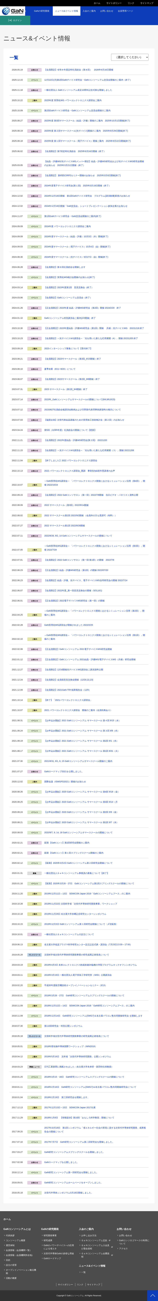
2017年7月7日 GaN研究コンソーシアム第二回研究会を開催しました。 (79, 1142)
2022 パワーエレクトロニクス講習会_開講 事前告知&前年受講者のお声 (79, 471)
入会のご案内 (89, 11)
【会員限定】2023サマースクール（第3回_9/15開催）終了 (72, 359)
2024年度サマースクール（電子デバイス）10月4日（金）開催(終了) (77, 246)
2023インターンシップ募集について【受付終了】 (68, 348)
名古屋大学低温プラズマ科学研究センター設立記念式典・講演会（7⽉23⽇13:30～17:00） (88, 944)
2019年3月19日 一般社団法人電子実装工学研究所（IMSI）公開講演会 (78, 975)
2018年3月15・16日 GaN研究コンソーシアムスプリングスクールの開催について (84, 1077)
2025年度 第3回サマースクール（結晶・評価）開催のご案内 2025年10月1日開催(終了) (87, 120)
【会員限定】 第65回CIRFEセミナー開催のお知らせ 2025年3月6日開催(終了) (82, 175)
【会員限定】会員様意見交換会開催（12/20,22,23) (68, 680)
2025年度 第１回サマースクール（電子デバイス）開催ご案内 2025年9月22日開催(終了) (87, 141)
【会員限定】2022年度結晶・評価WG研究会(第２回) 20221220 (75, 440)
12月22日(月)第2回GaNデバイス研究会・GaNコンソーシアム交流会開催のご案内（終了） (88, 80)
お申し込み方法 (88, 1235)
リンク (131, 3)
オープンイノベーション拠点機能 (21, 1271)
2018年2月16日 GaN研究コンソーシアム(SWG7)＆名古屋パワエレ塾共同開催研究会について (90, 1087)
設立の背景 (11, 1265)
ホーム (97, 3)
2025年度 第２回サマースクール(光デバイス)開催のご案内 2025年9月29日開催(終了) (86, 131)
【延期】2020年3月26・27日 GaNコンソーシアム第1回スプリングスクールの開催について (89, 883)
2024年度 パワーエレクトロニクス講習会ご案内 (67, 226)
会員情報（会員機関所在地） (20, 1255)
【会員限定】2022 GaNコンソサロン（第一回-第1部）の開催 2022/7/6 (79, 560)
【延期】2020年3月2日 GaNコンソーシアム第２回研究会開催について (78, 863)
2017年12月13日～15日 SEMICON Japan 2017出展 (70, 1107)
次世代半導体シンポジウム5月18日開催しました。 (68, 1192)
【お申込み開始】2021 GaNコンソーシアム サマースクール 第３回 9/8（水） (81, 730)
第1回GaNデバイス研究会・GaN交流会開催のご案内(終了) (72, 216)
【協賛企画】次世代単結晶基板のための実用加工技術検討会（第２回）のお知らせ (84, 420)
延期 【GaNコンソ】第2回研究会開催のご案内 (66, 842)
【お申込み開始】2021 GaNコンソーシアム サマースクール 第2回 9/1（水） (81, 741)
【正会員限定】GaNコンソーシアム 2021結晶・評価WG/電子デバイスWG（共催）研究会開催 (90, 659)
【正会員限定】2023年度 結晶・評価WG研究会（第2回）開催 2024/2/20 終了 (82, 308)
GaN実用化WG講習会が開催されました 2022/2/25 (68, 625)
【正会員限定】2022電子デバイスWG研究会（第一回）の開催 (74, 600)
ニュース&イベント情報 (66, 11)
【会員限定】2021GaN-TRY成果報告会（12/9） (67, 690)
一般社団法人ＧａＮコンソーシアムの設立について (69, 934)
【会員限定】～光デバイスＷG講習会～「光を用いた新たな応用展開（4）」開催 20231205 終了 (91, 338)
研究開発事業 (50, 1235)
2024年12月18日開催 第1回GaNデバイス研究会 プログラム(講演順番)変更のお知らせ (87, 196)
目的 (8, 1260)
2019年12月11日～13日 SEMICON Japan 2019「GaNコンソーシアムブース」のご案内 (87, 893)
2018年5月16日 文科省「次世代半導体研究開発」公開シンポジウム (77, 1056)
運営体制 (10, 1245)
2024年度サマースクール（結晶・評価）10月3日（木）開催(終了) (76, 236)
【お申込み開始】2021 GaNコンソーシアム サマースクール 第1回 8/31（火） (82, 751)
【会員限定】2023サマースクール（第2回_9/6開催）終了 (72, 379)
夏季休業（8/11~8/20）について (60, 369)
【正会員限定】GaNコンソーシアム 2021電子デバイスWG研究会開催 (78, 649)
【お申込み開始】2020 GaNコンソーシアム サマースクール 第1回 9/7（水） (81, 822)
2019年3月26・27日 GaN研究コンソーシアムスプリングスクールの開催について (84, 995)
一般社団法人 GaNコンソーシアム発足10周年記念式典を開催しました (78, 90)
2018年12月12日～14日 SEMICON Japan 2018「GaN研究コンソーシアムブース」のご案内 (89, 1005)
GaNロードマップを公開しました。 (61, 1162)
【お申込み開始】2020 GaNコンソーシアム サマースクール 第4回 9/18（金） (82, 792)
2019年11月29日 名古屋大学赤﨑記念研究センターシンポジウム (75, 914)
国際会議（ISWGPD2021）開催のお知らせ (65, 781)
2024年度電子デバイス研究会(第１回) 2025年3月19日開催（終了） (77, 185)
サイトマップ (146, 3)
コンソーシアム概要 (15, 1240)
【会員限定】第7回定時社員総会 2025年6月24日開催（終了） (75, 151)
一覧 (83, 1272)
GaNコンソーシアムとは (17, 1229)
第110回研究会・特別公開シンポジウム (63, 1026)
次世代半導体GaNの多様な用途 (59, 1253)
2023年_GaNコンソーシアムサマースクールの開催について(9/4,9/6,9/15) (79, 399)
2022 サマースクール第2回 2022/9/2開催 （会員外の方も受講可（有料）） (80, 515)
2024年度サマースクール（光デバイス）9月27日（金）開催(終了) (76, 257)
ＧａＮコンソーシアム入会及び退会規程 (95, 1247)
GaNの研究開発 (42, 11)
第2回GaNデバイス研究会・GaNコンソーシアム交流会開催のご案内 (77, 110)
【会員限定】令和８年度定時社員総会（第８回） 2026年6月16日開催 (78, 69)
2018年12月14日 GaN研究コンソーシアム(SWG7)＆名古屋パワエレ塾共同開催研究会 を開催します (93, 1016)
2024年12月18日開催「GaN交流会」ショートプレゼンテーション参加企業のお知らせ (85, 206)
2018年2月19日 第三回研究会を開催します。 (66, 1097)
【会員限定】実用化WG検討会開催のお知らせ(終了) (69, 277)
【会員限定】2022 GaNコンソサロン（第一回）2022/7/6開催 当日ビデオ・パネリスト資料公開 (91, 495)
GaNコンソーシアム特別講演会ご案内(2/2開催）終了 (70, 318)
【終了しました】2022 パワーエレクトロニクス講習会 (70, 460)
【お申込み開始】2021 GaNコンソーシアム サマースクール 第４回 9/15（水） (82, 720)
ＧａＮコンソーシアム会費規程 (95, 1255)
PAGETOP (152, 1295)
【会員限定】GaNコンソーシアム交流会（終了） (68, 297)
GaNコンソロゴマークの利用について (134, 1242)
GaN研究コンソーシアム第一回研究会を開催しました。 (71, 1172)
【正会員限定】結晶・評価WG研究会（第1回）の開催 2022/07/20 (76, 570)
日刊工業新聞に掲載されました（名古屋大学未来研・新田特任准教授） (78, 1066)
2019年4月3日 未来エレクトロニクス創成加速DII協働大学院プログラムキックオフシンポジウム (90, 965)
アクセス (123, 1248)
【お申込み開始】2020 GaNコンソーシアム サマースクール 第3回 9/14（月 (81, 802)
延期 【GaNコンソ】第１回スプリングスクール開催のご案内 (73, 853)
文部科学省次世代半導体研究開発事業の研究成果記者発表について (76, 954)
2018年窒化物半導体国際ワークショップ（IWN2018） (70, 1046)
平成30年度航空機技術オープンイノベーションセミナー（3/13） (75, 985)
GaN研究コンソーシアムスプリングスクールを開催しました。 (74, 1152)
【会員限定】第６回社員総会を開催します (64, 267)
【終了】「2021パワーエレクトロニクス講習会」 (68, 700)
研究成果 (48, 1240)
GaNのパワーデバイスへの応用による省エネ (59, 1247)
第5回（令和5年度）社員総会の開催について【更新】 (70, 430)
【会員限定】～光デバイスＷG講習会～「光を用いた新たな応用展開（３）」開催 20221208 (89, 450)
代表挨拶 (10, 1235)
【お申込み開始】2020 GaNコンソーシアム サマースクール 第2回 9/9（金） (81, 812)
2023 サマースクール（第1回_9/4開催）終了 (65, 389)
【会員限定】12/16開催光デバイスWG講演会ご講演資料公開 (73, 669)
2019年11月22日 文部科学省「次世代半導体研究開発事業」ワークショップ (80, 904)
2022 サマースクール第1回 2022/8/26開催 (64, 525)
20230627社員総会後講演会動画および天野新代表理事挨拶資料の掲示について (82, 409)
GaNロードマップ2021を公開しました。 (64, 771)
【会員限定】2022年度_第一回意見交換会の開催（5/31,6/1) (73, 590)
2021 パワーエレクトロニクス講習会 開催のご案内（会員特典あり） (78, 710)
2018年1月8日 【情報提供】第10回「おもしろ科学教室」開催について (79, 1117)
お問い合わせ (106, 11)
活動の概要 (11, 1278)
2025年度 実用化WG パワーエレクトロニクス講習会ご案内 (73, 100)
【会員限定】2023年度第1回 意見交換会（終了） (69, 287)
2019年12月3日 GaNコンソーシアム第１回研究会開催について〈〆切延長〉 (81, 924)
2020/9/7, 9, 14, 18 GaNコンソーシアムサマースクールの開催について (78, 832)
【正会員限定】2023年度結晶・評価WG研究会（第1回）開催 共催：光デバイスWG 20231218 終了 (94, 328)
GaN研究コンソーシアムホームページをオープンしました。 (73, 1182)
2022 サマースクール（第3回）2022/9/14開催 (66, 505)
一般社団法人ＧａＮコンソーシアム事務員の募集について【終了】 (76, 873)
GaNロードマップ (52, 1258)
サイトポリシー (114, 3)
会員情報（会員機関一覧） (19, 1250)
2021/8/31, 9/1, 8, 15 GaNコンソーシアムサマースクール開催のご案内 (78, 761)
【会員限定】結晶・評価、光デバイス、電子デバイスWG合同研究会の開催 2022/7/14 (85, 580)
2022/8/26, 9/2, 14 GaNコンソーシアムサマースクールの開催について (78, 535)
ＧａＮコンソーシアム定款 (94, 1240)
